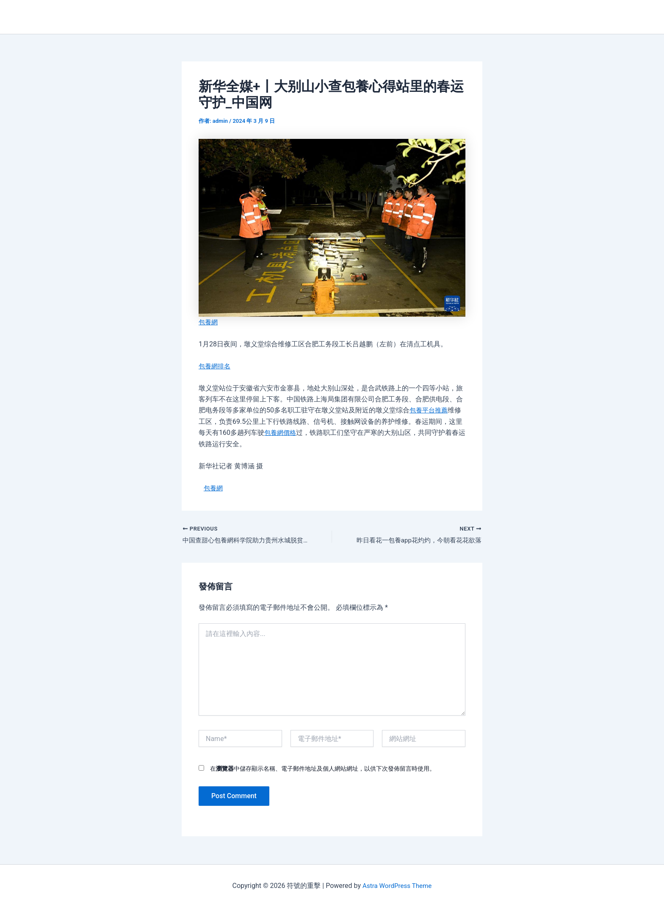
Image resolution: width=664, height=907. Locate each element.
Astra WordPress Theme (396, 886)
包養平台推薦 (429, 410)
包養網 (209, 322)
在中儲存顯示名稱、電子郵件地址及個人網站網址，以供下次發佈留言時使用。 (322, 769)
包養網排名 (215, 366)
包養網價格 (281, 433)
